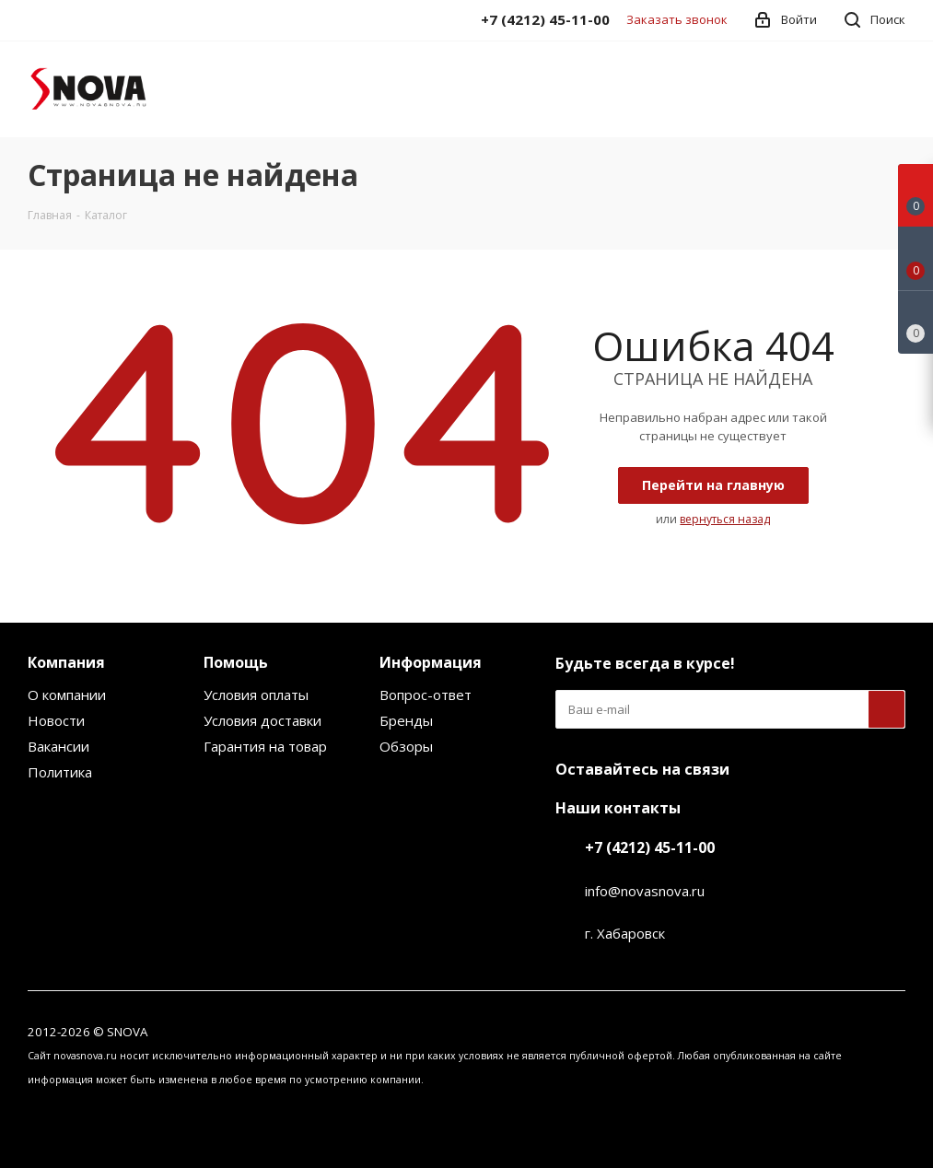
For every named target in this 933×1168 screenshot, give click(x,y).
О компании (67, 694)
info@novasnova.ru (645, 891)
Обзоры (406, 746)
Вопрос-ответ (425, 694)
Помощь (236, 662)
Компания (66, 662)
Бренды (406, 720)
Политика (60, 772)
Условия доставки (262, 720)
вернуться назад (725, 519)
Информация (430, 662)
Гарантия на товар (265, 746)
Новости (56, 720)
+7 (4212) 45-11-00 (650, 847)
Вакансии (58, 746)
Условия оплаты (256, 694)
